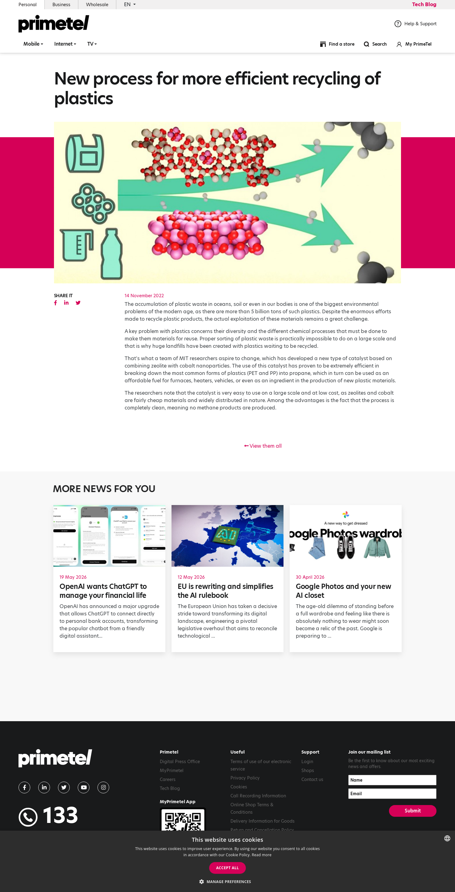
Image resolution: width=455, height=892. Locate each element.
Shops (307, 770)
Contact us (312, 779)
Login (307, 761)
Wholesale (97, 5)
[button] (227, 881)
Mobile (31, 44)
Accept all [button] (227, 867)
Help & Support (415, 24)
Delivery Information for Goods (262, 821)
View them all (263, 446)
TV (90, 44)
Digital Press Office (180, 761)
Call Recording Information (258, 796)
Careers (168, 779)
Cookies (238, 787)
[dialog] (227, 861)
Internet (63, 44)
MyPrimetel (172, 770)
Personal (28, 5)
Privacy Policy (245, 778)
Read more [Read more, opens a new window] (261, 854)
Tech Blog (424, 4)
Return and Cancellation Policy (262, 830)
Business (61, 5)
